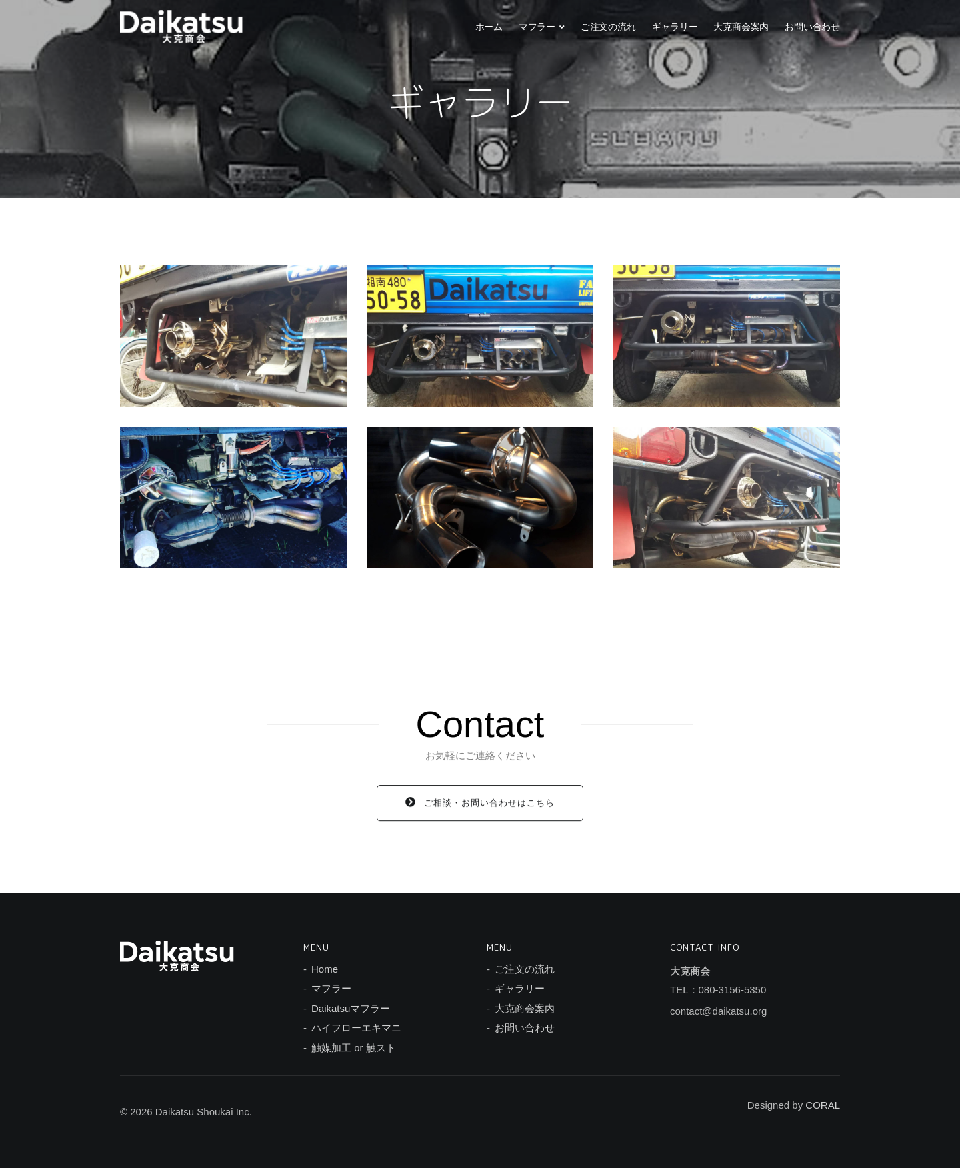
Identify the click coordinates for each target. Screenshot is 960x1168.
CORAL (822, 1105)
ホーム (489, 26)
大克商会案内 (741, 26)
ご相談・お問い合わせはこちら (480, 806)
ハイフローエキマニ (356, 1027)
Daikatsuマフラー (350, 1008)
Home (324, 969)
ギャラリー (675, 26)
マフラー (537, 26)
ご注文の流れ (608, 26)
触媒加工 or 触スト (353, 1047)
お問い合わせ (812, 26)
